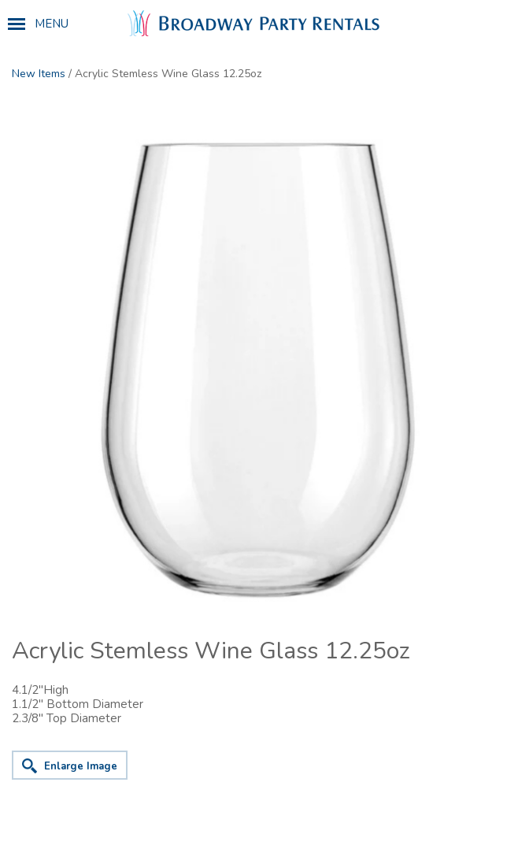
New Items (38, 73)
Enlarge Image (80, 766)
